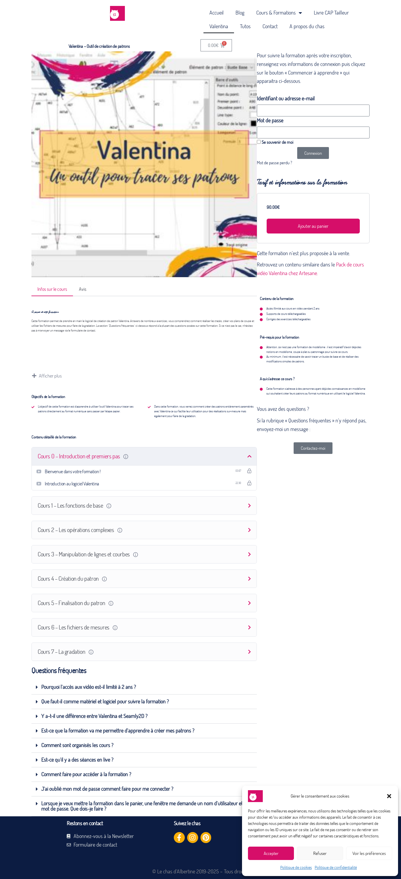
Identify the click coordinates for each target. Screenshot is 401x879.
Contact (270, 26)
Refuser (320, 853)
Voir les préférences (369, 853)
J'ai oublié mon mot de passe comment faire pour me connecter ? (107, 788)
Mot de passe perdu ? (274, 162)
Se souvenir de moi (275, 142)
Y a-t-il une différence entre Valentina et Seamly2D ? (94, 716)
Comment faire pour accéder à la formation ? (86, 774)
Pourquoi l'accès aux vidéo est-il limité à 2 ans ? (88, 687)
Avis (82, 289)
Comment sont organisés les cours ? (77, 745)
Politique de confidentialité (336, 867)
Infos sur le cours (52, 289)
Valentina (218, 26)
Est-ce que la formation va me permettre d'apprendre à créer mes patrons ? (117, 730)
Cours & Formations (279, 12)
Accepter (271, 853)
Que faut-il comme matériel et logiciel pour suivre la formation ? (105, 701)
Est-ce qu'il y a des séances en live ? (77, 759)
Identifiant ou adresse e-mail (286, 98)
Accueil (216, 12)
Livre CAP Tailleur (331, 12)
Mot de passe (270, 120)
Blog (239, 12)
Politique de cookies (296, 867)
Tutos (245, 26)
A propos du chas (306, 26)
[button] (389, 796)
